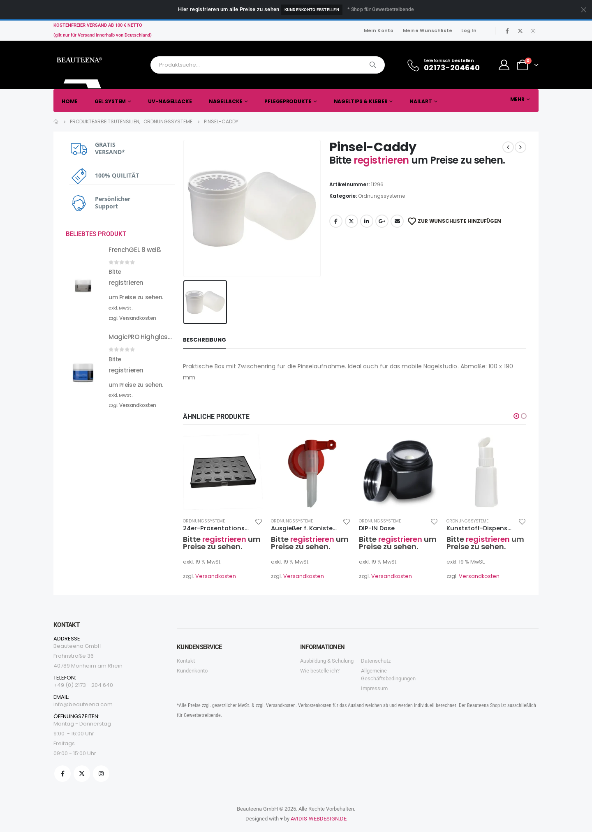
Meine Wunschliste (428, 30)
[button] (516, 416)
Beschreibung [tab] (204, 340)
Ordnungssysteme (381, 195)
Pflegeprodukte (287, 101)
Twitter (351, 221)
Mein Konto (379, 30)
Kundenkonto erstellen (311, 9)
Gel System (110, 101)
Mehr (517, 99)
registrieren (382, 160)
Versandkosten (215, 576)
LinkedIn (366, 221)
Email (397, 221)
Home (70, 101)
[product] (223, 471)
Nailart (420, 101)
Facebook (335, 221)
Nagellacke (226, 101)
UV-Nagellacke (170, 101)
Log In (468, 30)
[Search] (372, 65)
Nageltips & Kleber (361, 101)
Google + (381, 221)
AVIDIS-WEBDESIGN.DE (319, 819)
